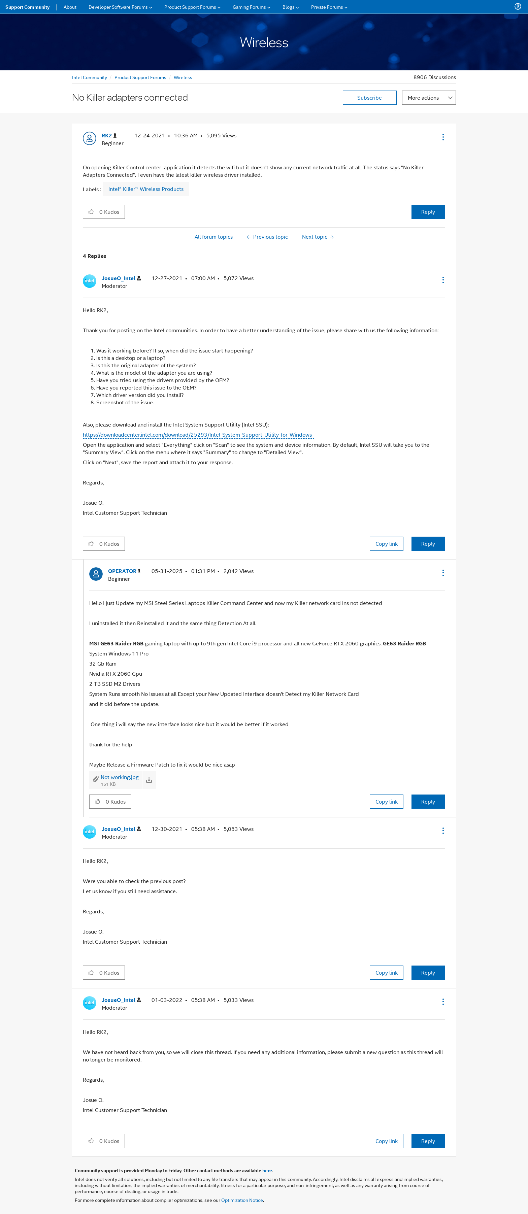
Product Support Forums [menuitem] (190, 6)
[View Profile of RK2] (109, 135)
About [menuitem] (70, 6)
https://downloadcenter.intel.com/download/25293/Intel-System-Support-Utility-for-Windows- (198, 434)
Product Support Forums (140, 76)
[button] (442, 137)
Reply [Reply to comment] (428, 543)
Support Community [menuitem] (27, 6)
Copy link (386, 543)
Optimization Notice (242, 1199)
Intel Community (89, 76)
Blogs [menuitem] (289, 6)
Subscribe (369, 97)
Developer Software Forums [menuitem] (118, 6)
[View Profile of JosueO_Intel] (121, 278)
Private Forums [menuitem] (327, 6)
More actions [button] (423, 97)
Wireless (183, 76)
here (267, 1170)
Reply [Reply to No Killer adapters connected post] (428, 211)
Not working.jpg (120, 777)
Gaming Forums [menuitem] (249, 6)
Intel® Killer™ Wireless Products (146, 189)
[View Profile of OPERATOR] (124, 571)
